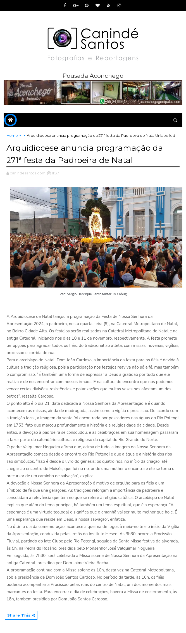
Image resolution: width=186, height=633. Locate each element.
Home (12, 135)
